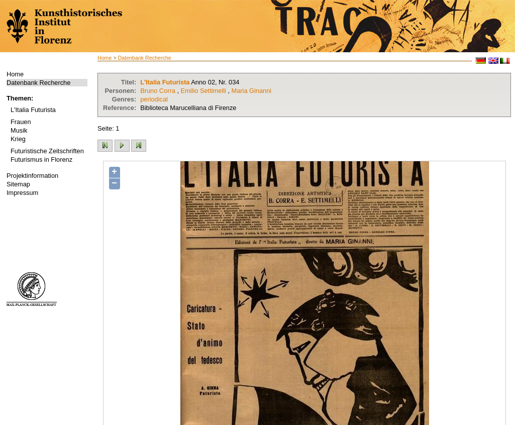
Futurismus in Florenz (41, 159)
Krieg (18, 139)
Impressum (22, 192)
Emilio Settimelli (203, 90)
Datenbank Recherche (38, 82)
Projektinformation (32, 175)
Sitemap (18, 184)
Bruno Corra (157, 90)
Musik (19, 130)
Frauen (21, 122)
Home (15, 74)
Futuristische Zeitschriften (47, 151)
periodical (154, 99)
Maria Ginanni (252, 90)
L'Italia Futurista (33, 110)
